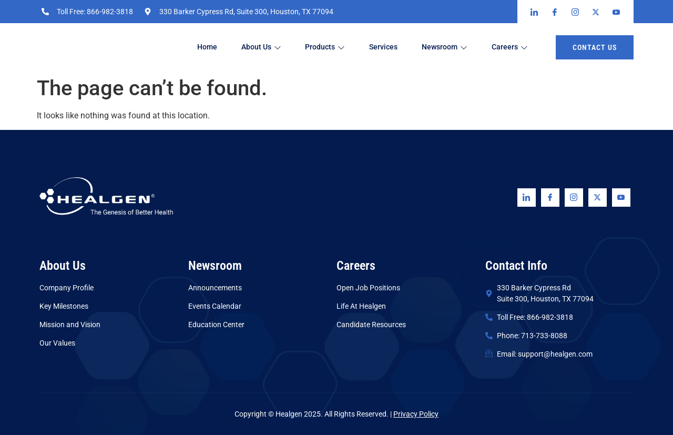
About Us (265, 47)
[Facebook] (550, 197)
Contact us (595, 47)
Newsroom (455, 47)
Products (331, 47)
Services (392, 47)
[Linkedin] (526, 197)
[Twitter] (597, 197)
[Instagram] (574, 197)
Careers (522, 47)
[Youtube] (621, 197)
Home (209, 47)
